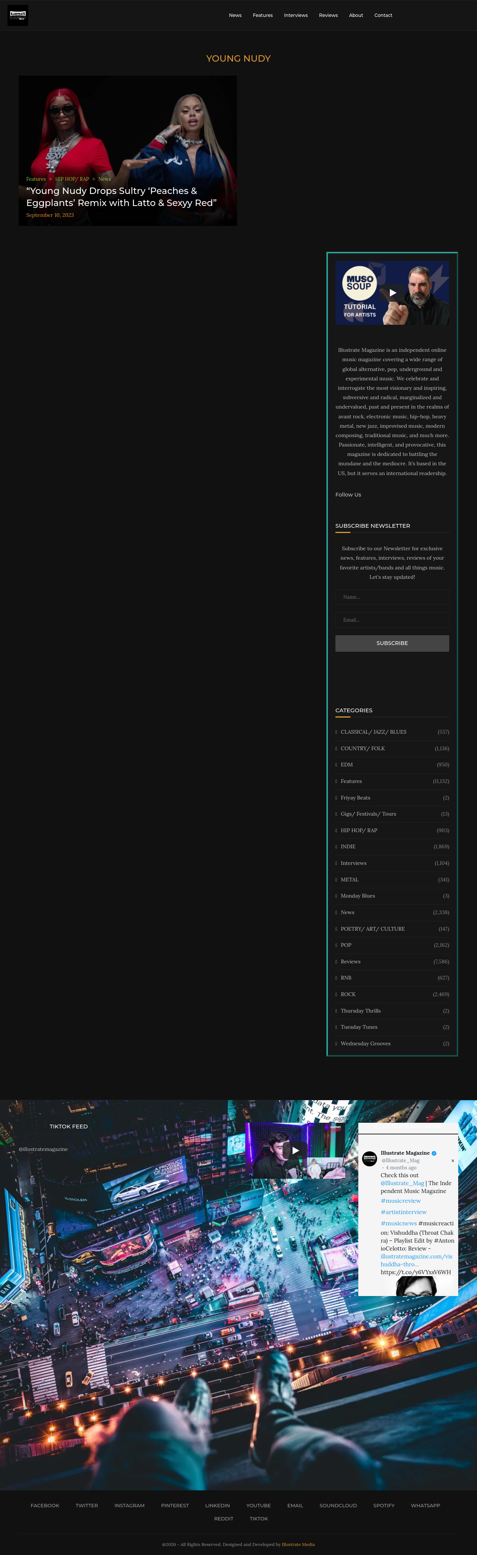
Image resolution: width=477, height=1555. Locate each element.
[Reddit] (221, 1518)
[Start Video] (392, 293)
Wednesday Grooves (395, 1044)
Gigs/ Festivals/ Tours (395, 814)
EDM (395, 765)
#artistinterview (404, 1212)
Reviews (328, 15)
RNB (395, 978)
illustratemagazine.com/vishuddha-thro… (417, 1260)
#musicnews (399, 1223)
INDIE (395, 847)
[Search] (465, 15)
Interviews (296, 15)
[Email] (292, 1505)
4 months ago (401, 1167)
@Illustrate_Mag (401, 1160)
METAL (395, 880)
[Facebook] (42, 1505)
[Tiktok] (256, 1518)
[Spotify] (381, 1505)
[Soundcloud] (335, 1505)
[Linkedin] (215, 1505)
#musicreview (401, 1200)
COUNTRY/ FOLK (395, 749)
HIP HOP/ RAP (395, 830)
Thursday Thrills (395, 1011)
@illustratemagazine (43, 1149)
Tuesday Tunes (395, 1027)
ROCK (395, 994)
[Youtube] (256, 1505)
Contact (383, 15)
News (235, 15)
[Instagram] (127, 1505)
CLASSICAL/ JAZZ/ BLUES (395, 732)
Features (263, 15)
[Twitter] (84, 1505)
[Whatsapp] (423, 1505)
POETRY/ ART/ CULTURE (395, 929)
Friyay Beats (395, 798)
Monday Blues (395, 896)
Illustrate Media (298, 1544)
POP (395, 945)
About (356, 15)
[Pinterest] (172, 1505)
